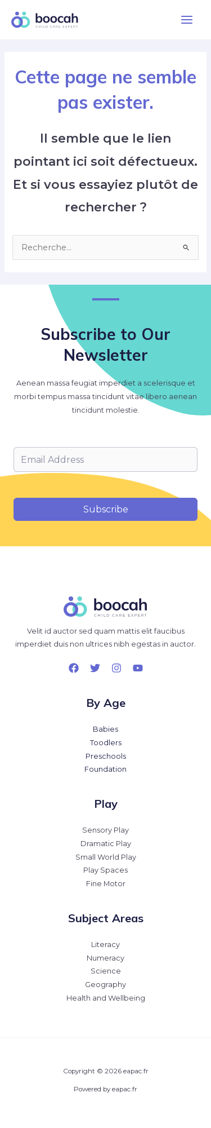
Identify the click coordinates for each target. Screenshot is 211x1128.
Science (106, 971)
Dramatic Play (105, 843)
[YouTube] (138, 668)
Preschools (106, 756)
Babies (105, 729)
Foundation (105, 769)
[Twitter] (95, 668)
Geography (105, 984)
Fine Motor (105, 883)
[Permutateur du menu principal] (187, 20)
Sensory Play (105, 830)
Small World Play (105, 857)
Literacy (105, 944)
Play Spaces (105, 870)
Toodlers (106, 742)
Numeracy (105, 958)
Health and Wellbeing (105, 998)
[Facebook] (74, 668)
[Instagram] (116, 668)
